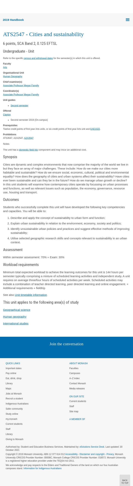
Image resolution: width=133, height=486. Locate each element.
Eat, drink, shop (13, 378)
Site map (73, 411)
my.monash (11, 419)
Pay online (11, 373)
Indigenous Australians (17, 403)
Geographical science (16, 309)
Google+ (69, 352)
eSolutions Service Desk (92, 447)
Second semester (19, 105)
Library (9, 383)
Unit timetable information (31, 294)
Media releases (77, 388)
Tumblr (77, 352)
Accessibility (71, 454)
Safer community (14, 408)
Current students (14, 424)
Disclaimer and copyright (92, 454)
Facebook (63, 352)
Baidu (92, 352)
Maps (8, 388)
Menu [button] (5, 7)
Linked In (47, 352)
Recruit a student (14, 398)
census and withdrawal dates (38, 58)
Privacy (110, 454)
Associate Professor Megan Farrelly (21, 85)
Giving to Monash (14, 439)
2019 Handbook (13, 19)
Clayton (7, 114)
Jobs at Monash (14, 393)
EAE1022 (95, 129)
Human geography (14, 316)
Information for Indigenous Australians (42, 468)
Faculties (74, 368)
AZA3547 (28, 138)
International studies (15, 323)
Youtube (85, 352)
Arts (5, 67)
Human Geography (12, 76)
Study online (12, 414)
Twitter (55, 352)
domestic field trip (28, 149)
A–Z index (74, 378)
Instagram (40, 352)
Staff (8, 429)
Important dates (13, 368)
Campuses (74, 373)
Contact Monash (77, 383)
